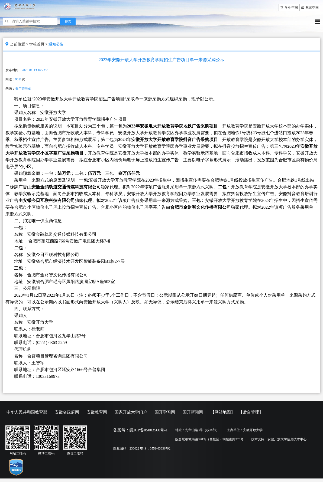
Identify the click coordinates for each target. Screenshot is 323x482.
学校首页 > (39, 44)
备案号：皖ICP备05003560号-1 (140, 430)
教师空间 (310, 7)
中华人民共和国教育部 (27, 412)
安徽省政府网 (67, 412)
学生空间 (289, 7)
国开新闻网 (193, 412)
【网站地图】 (223, 412)
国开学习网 (165, 412)
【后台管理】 (251, 412)
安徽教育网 (97, 412)
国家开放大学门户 (131, 412)
